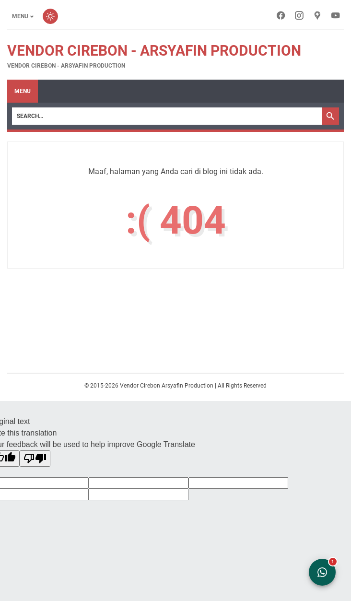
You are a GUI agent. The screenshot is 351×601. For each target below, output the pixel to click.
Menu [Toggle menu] (20, 16)
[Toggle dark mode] (50, 16)
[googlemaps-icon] (317, 16)
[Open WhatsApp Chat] (322, 572)
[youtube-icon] (335, 16)
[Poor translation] (35, 458)
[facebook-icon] (281, 16)
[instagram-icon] (299, 16)
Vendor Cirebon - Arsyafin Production (154, 50)
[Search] (167, 116)
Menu (22, 91)
